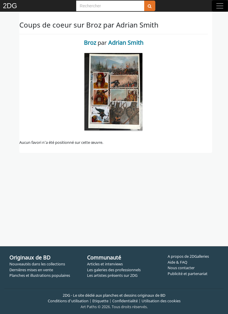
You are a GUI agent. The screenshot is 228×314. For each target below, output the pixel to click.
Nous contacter (181, 267)
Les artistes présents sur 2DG (112, 275)
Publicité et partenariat (187, 273)
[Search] (110, 6)
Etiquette (100, 300)
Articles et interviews (105, 264)
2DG (10, 6)
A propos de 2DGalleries (188, 256)
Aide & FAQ (177, 262)
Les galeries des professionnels (114, 269)
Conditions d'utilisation (68, 300)
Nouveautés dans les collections (37, 264)
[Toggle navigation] (220, 6)
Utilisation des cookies (161, 300)
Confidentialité (125, 300)
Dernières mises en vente (31, 269)
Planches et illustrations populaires (39, 275)
